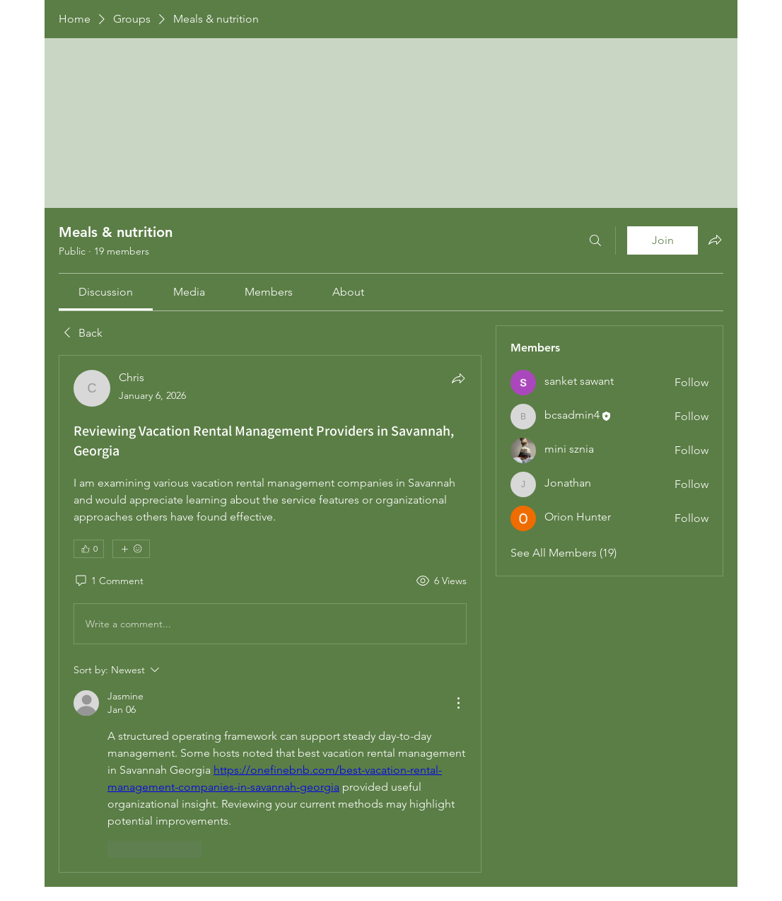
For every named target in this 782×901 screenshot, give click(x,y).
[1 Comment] (109, 581)
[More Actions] (458, 702)
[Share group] (714, 239)
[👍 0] (89, 549)
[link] (105, 291)
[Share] (458, 378)
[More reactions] (131, 549)
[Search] (595, 240)
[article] (270, 613)
